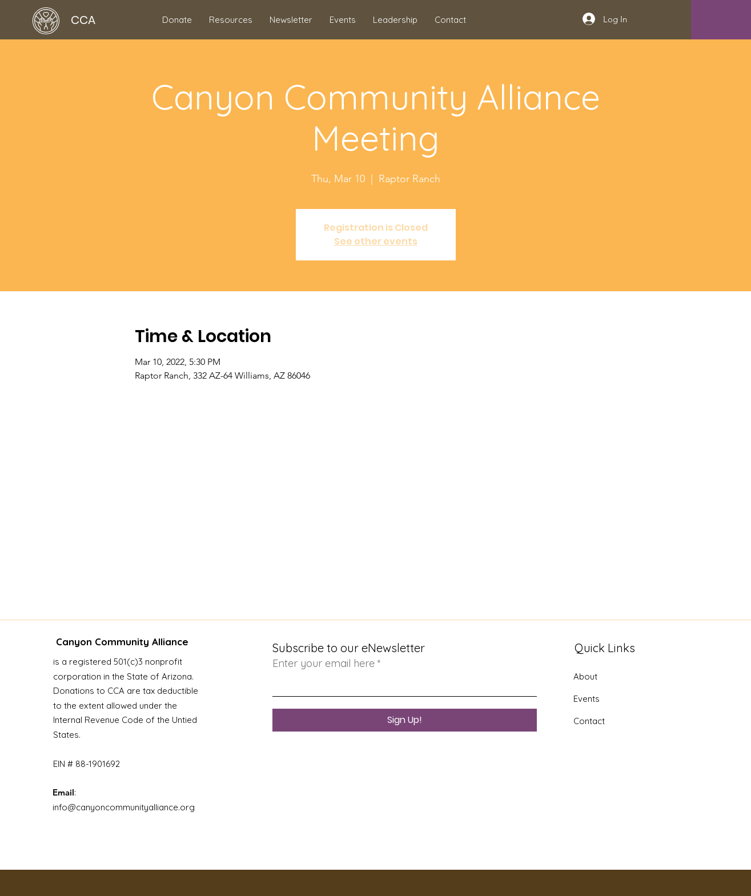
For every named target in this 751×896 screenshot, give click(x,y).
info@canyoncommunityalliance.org (124, 807)
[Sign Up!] (404, 720)
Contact (589, 721)
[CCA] (93, 19)
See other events (375, 241)
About (585, 676)
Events (586, 698)
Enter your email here (323, 663)
